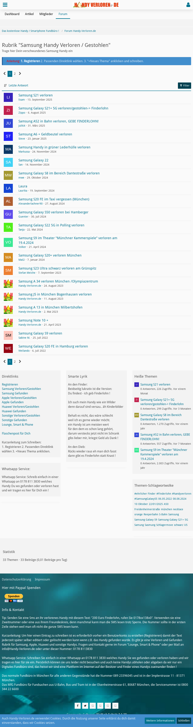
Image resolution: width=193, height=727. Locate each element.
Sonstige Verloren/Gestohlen (21, 415)
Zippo (21, 112)
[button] (5, 5)
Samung (139, 524)
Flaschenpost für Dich (16, 433)
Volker (22, 246)
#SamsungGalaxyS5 (145, 498)
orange (138, 514)
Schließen (184, 720)
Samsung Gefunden (15, 393)
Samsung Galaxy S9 (145, 519)
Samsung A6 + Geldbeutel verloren (45, 134)
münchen (166, 509)
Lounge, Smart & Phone (17, 424)
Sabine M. (24, 337)
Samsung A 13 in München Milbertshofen (50, 307)
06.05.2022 (165, 498)
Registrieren (10, 384)
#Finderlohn (163, 493)
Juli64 (21, 125)
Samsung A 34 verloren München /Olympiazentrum (58, 281)
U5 (186, 524)
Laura (22, 186)
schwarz (178, 524)
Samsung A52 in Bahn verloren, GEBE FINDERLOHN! (58, 121)
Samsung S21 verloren (35, 95)
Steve (21, 138)
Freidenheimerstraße (147, 509)
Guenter (23, 216)
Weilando (24, 350)
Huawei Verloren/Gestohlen (20, 407)
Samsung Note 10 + (33, 320)
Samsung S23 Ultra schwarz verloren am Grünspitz (57, 268)
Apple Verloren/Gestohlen (19, 398)
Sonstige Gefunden (14, 420)
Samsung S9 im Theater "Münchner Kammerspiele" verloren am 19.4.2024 (163, 454)
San (20, 164)
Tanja (21, 229)
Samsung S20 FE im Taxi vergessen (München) (53, 199)
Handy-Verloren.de (29, 285)
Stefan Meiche (26, 272)
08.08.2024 (179, 498)
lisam (21, 99)
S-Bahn (163, 514)
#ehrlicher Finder (144, 493)
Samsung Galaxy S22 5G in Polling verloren (51, 225)
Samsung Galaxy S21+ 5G (173, 519)
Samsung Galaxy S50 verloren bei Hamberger (53, 212)
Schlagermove (164, 524)
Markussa (24, 151)
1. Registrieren (31, 61)
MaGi (21, 259)
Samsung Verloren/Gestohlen (21, 389)
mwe (21, 177)
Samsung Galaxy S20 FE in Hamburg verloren (53, 346)
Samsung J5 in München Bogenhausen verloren (55, 294)
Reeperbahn (151, 514)
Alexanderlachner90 (30, 203)
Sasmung (150, 524)
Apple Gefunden (13, 402)
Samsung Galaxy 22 (33, 160)
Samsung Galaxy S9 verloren (40, 333)
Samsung (173, 514)
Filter (184, 85)
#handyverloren (181, 493)
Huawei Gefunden (14, 411)
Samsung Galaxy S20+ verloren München (50, 255)
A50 (166, 504)
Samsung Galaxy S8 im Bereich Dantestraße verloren (59, 173)
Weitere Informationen (160, 720)
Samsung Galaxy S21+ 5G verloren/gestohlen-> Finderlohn (63, 108)
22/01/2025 (156, 504)
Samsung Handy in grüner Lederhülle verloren (54, 147)
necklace (178, 509)
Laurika (22, 190)
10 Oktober (141, 504)
